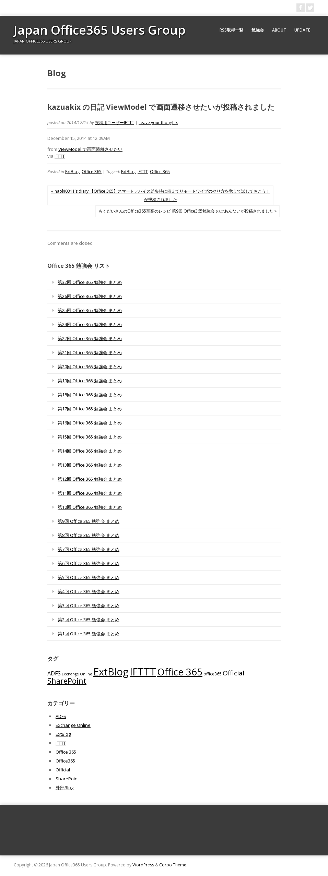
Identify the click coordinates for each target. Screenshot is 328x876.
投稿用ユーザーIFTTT (114, 122)
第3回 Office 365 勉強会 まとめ (88, 605)
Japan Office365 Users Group (100, 30)
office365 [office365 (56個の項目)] (212, 673)
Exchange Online (73, 725)
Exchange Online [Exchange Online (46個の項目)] (77, 674)
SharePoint (67, 779)
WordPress (143, 865)
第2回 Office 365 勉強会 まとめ (88, 619)
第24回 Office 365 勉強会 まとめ (90, 324)
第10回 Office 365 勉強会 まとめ (90, 507)
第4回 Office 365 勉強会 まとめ (88, 591)
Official (63, 770)
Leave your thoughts (158, 122)
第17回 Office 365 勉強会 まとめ (90, 409)
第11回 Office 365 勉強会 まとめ (90, 493)
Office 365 (92, 172)
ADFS (61, 716)
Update (302, 30)
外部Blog (64, 787)
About (279, 30)
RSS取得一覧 (231, 30)
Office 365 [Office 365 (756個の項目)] (179, 671)
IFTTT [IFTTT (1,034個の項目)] (143, 672)
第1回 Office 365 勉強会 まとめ (88, 634)
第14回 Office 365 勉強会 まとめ (90, 451)
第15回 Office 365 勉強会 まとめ (90, 437)
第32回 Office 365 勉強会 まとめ (90, 282)
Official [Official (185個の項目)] (233, 673)
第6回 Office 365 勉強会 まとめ (88, 563)
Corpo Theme (172, 865)
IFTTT (60, 156)
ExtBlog (72, 172)
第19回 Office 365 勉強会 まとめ (90, 380)
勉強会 (257, 30)
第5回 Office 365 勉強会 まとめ (88, 577)
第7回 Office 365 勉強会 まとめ (88, 549)
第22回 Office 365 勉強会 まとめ (90, 338)
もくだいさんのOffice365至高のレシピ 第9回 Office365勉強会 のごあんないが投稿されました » (187, 211)
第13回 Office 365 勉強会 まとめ (90, 465)
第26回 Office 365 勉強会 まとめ (90, 296)
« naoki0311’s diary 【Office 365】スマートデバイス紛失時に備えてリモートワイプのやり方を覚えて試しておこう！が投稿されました (160, 195)
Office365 (65, 761)
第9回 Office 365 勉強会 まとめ (88, 521)
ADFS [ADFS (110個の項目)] (54, 673)
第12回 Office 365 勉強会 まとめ (90, 479)
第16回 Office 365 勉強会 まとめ (90, 423)
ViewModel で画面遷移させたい (90, 149)
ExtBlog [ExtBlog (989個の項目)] (111, 672)
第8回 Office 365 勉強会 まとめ (88, 535)
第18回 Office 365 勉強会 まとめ (90, 395)
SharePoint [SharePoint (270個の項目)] (66, 681)
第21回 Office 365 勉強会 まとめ (90, 352)
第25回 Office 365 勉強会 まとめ (90, 310)
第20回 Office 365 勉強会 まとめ (90, 366)
